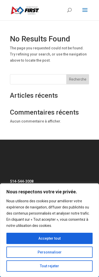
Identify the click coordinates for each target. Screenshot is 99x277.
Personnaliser (50, 252)
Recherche (77, 79)
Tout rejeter (49, 266)
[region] (49, 230)
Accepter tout (49, 238)
